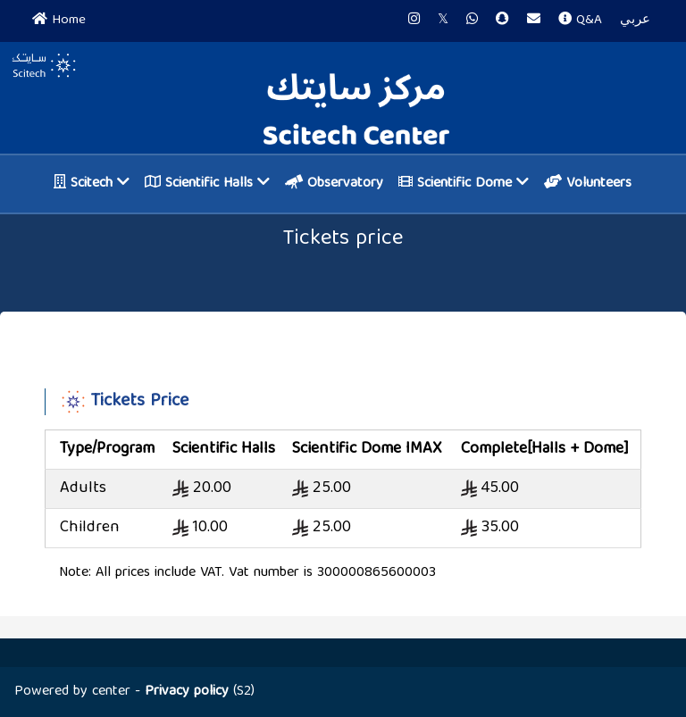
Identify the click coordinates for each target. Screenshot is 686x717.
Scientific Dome (463, 183)
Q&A (580, 20)
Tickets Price (139, 401)
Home (59, 20)
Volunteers (588, 183)
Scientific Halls (207, 183)
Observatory (334, 183)
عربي (635, 20)
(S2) (200, 691)
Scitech (92, 183)
